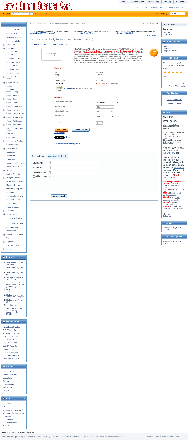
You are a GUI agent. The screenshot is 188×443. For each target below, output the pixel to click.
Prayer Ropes (11, 203)
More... (182, 83)
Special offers (8, 378)
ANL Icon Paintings (10, 336)
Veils (11, 54)
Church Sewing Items (14, 117)
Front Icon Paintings (10, 352)
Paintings (10, 192)
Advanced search (40, 14)
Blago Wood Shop (10, 343)
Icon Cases (10, 152)
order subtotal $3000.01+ (125, 33)
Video (8, 238)
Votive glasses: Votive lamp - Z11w (14, 279)
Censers (9, 86)
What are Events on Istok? (13, 410)
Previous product (39, 44)
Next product (60, 44)
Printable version (149, 23)
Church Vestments (13, 125)
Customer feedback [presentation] (57, 156)
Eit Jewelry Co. (9, 349)
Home (32, 23)
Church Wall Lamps (14, 121)
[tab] (38, 156)
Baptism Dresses (13, 62)
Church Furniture (13, 110)
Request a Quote (174, 103)
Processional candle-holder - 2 (171, 204)
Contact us (7, 404)
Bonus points (8, 419)
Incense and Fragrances (15, 163)
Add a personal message (45, 176)
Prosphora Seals (12, 207)
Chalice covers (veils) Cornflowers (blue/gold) (15, 296)
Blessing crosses (13, 73)
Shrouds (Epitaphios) (14, 223)
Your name (37, 163)
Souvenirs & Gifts (13, 227)
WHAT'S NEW (12, 34)
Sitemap (6, 381)
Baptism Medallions (14, 66)
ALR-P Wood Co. (9, 330)
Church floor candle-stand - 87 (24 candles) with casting (171, 199)
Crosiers (9, 134)
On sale (6, 391)
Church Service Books (15, 114)
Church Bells (11, 99)
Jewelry (9, 170)
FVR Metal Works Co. (11, 355)
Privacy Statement (10, 423)
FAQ (4, 407)
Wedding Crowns (13, 245)
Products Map (8, 384)
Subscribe (167, 216)
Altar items (42, 23)
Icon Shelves (11, 156)
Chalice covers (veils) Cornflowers (14, 263)
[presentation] (66, 185)
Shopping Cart (137, 2)
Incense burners (12, 167)
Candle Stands (12, 82)
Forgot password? (170, 51)
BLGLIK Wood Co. (10, 346)
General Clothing (13, 145)
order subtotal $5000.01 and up (42, 33)
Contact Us (180, 2)
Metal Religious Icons (14, 181)
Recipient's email (40, 172)
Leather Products (13, 174)
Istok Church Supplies (11, 327)
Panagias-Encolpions (14, 196)
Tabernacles (11, 231)
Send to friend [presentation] (38, 156)
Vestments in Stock (13, 37)
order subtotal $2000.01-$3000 (84, 33)
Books (8, 249)
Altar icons (13, 51)
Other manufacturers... (11, 359)
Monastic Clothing (13, 185)
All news (166, 214)
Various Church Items (14, 234)
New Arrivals (8, 387)
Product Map (153, 2)
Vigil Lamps (10, 242)
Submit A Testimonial (177, 86)
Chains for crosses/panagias (13, 91)
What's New (169, 153)
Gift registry (167, 34)
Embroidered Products (15, 141)
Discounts (7, 416)
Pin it (68, 137)
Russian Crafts (12, 211)
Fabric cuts (10, 45)
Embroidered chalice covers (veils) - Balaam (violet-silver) (15, 285)
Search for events (10, 375)
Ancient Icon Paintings (11, 333)
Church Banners (12, 95)
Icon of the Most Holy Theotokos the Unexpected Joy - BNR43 (14, 311)
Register (166, 48)
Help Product (59, 133)
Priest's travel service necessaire (172, 194)
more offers (151, 35)
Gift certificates (9, 372)
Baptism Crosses (13, 58)
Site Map (167, 2)
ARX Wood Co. (9, 340)
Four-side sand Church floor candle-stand (173, 207)
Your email (37, 167)
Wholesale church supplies (13, 413)
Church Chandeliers (14, 106)
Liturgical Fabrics (13, 178)
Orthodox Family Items (15, 189)
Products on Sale (13, 29)
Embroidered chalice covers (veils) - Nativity (172, 185)
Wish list (166, 33)
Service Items (11, 214)
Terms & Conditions (10, 426)
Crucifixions (10, 137)
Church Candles (12, 103)
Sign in (166, 46)
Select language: (169, 13)
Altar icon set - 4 (12, 305)
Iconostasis (10, 159)
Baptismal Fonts (12, 69)
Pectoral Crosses (13, 200)
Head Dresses (12, 148)
